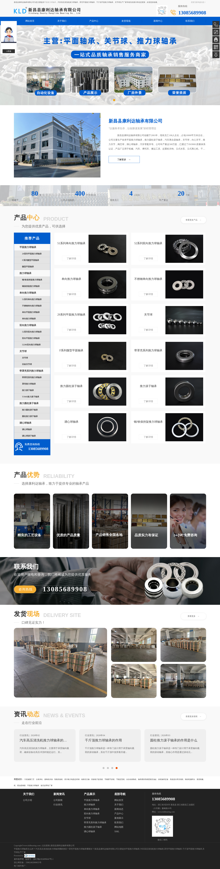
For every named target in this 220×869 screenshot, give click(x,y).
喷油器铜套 (21, 785)
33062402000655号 (33, 862)
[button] (106, 100)
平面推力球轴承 (50, 2)
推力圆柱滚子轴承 (29, 403)
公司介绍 (27, 800)
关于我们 (61, 21)
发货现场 (126, 21)
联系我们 (189, 21)
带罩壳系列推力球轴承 (31, 371)
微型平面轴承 (28, 267)
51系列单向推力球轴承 (32, 299)
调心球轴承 (25, 423)
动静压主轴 (85, 779)
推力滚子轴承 (28, 390)
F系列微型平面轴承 (30, 260)
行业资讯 (57, 804)
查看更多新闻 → (193, 716)
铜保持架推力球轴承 (31, 286)
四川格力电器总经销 (72, 779)
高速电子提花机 (97, 779)
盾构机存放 (48, 779)
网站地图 (118, 827)
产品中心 (93, 21)
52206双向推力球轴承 (31, 345)
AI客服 (8, 51)
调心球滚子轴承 (29, 436)
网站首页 (29, 21)
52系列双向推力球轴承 (32, 332)
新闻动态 (118, 809)
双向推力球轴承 (28, 325)
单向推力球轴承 (28, 292)
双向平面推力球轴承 (31, 338)
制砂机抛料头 (190, 779)
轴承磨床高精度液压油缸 (147, 779)
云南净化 (39, 779)
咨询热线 (26, 589)
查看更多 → (193, 616)
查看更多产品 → (193, 220)
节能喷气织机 (110, 779)
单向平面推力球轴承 (31, 312)
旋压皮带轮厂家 (46, 785)
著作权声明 (19, 859)
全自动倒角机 (131, 779)
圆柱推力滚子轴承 (30, 416)
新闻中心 (157, 21)
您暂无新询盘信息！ (198, 2)
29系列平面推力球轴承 (32, 254)
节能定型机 (120, 779)
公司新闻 (57, 800)
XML (116, 831)
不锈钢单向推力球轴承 (32, 306)
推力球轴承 (25, 273)
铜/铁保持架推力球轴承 (32, 280)
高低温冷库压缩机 (176, 779)
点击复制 (46, 846)
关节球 (23, 351)
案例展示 (118, 818)
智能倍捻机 (58, 779)
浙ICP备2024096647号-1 (43, 859)
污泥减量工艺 (29, 779)
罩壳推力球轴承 (29, 384)
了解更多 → (124, 159)
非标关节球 (27, 364)
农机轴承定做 (163, 779)
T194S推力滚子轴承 (30, 397)
